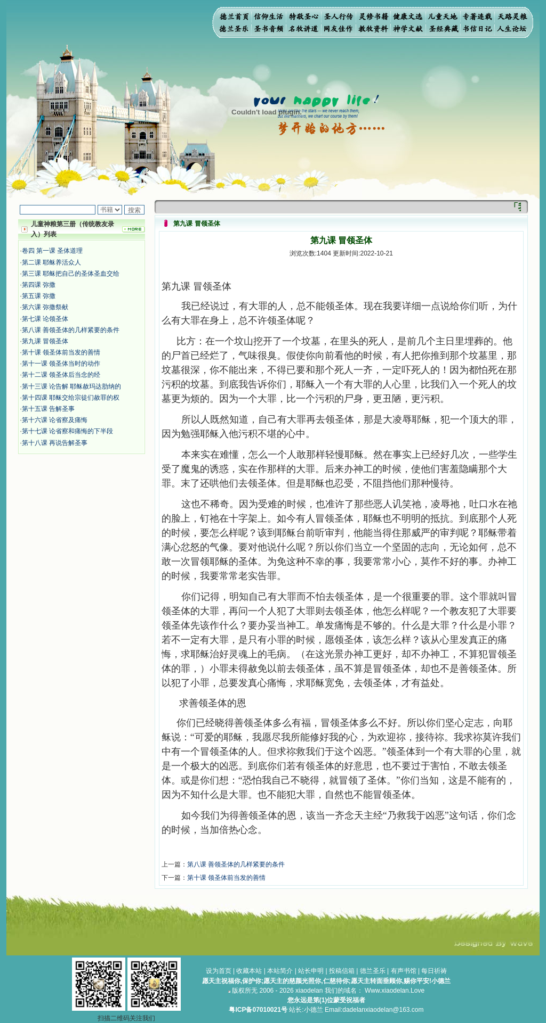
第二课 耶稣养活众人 (51, 262)
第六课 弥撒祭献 (45, 307)
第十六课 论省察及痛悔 (54, 420)
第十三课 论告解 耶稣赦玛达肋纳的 (72, 386)
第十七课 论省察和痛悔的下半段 (67, 431)
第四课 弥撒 (38, 284)
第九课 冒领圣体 (45, 341)
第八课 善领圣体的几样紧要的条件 (70, 330)
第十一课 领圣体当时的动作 (61, 363)
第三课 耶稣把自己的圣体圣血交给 (70, 273)
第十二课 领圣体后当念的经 (61, 374)
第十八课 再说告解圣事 (54, 443)
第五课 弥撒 (38, 296)
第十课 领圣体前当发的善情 (61, 352)
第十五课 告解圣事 (48, 408)
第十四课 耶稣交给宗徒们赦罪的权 (70, 397)
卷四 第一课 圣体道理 (52, 250)
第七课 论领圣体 (45, 319)
